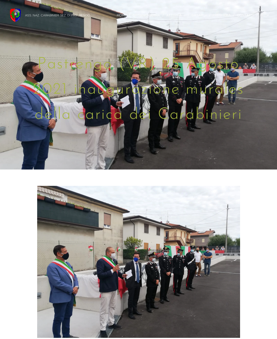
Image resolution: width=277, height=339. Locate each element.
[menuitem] (123, 15)
